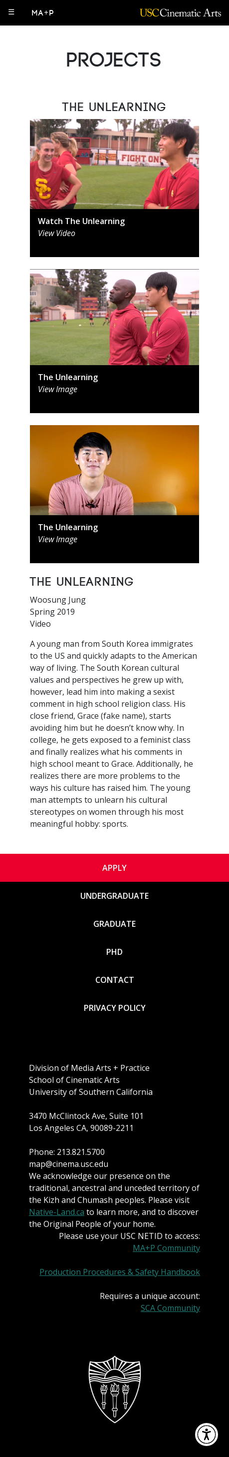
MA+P (43, 13)
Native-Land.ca (56, 1211)
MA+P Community (166, 1247)
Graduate (114, 923)
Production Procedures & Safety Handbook (119, 1271)
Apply (114, 867)
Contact (114, 979)
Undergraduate (114, 895)
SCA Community (170, 1307)
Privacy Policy (115, 1007)
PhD (114, 951)
